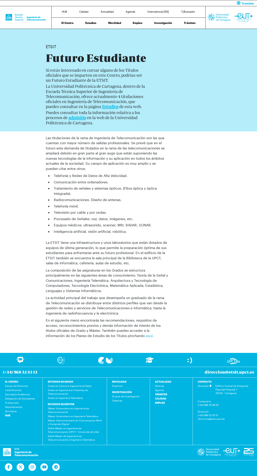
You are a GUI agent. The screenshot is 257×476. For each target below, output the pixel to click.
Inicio (49, 33)
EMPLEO (160, 402)
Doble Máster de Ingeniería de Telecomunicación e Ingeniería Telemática (71, 438)
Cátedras (117, 400)
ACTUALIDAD (163, 381)
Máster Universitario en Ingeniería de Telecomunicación (68, 410)
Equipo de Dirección (16, 385)
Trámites (190, 23)
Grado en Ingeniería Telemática (65, 397)
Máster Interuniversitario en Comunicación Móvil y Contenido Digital (75, 422)
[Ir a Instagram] (32, 467)
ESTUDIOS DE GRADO (60, 381)
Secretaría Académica (17, 394)
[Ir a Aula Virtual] (150, 362)
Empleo (137, 23)
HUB (64, 11)
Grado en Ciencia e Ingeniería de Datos (70, 385)
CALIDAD (160, 398)
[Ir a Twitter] (20, 467)
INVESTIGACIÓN (122, 392)
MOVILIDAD (119, 381)
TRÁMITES (161, 394)
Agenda (130, 11)
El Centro (67, 23)
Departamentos (13, 407)
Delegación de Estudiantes (20, 398)
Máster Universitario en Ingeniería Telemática (73, 416)
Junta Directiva (13, 390)
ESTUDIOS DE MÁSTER (61, 404)
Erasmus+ (117, 385)
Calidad (83, 11)
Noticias (159, 385)
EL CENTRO (11, 381)
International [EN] (158, 11)
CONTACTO (205, 381)
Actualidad (107, 11)
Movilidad (114, 23)
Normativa (10, 411)
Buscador (188, 11)
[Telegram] (56, 467)
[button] (194, 3)
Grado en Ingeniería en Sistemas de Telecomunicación (68, 392)
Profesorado (12, 402)
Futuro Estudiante (63, 33)
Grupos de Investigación (126, 396)
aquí (149, 336)
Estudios (90, 23)
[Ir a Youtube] (44, 467)
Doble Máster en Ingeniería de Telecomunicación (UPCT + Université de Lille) (73, 430)
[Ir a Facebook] (8, 467)
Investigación (163, 23)
